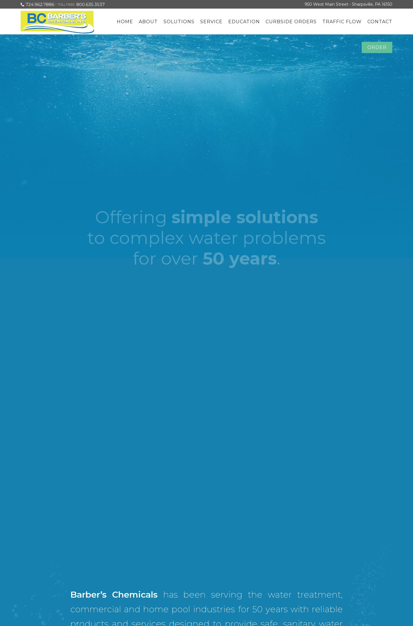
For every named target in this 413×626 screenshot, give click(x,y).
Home (125, 21)
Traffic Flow (342, 21)
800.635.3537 (90, 4)
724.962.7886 (40, 4)
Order (377, 47)
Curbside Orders (291, 21)
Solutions (178, 21)
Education (244, 21)
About (148, 21)
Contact (379, 21)
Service (211, 21)
